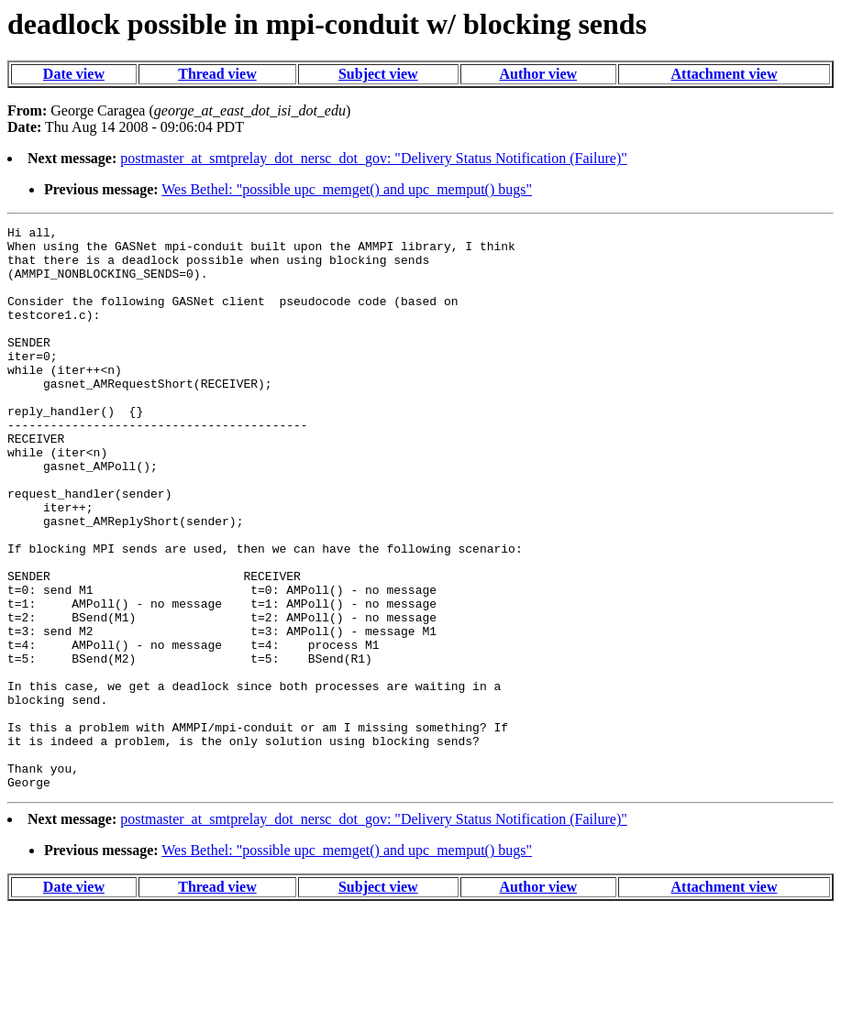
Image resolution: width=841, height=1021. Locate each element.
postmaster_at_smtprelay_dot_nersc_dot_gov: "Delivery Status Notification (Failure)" (373, 158)
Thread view (217, 74)
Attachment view (724, 74)
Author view (539, 74)
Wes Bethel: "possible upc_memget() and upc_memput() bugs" (346, 189)
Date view (74, 74)
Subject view (378, 74)
